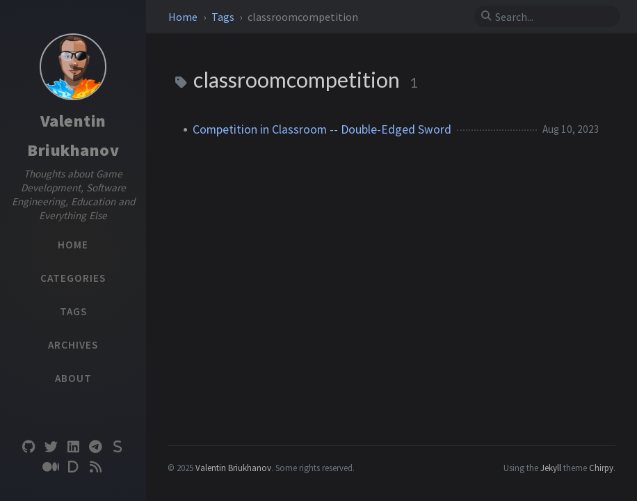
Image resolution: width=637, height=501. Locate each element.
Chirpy (601, 467)
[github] (28, 447)
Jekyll (550, 467)
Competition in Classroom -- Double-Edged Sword (322, 129)
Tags (223, 17)
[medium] (51, 467)
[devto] (73, 467)
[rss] (95, 467)
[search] (553, 16)
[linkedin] (73, 447)
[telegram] (95, 447)
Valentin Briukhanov (233, 467)
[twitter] (51, 447)
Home (184, 17)
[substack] (117, 447)
